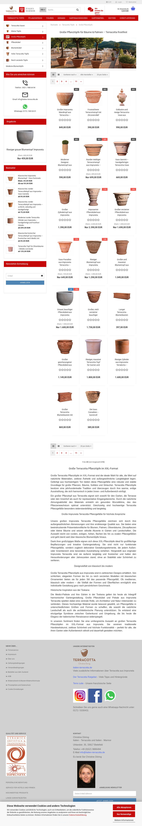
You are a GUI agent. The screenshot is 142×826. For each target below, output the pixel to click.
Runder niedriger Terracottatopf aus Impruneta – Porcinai (93, 162)
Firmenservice (13, 650)
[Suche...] (43, 9)
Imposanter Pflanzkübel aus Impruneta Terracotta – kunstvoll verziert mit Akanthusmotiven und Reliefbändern (93, 212)
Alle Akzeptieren (124, 807)
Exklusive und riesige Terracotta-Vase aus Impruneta (122, 112)
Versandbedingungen (16, 668)
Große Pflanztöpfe (16, 37)
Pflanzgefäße (35, 18)
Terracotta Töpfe (15, 18)
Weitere (112, 18)
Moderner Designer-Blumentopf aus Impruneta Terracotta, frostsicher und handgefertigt (65, 162)
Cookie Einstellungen (16, 689)
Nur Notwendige (124, 814)
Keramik (61, 18)
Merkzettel (131, 2)
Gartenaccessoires (78, 18)
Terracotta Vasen (15, 25)
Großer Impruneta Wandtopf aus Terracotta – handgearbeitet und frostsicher (65, 112)
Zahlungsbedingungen (16, 663)
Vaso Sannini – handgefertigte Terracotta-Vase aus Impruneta (122, 162)
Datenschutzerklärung (77, 815)
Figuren (50, 18)
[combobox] (70, 74)
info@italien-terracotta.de (92, 752)
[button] (108, 2)
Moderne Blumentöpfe (14, 66)
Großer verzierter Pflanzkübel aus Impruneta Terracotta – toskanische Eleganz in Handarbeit (122, 212)
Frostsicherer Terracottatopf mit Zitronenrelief (93, 112)
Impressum (12, 654)
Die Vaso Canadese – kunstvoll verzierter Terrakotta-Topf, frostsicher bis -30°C (93, 412)
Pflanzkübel (13, 42)
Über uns (11, 659)
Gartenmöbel (98, 18)
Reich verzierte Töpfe (17, 60)
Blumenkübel (13, 48)
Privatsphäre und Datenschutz (19, 685)
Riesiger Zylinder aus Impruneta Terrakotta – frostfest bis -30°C (122, 362)
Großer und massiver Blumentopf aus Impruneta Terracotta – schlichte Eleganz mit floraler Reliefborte (121, 262)
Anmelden (25, 283)
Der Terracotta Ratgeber (85, 677)
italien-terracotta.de (82, 667)
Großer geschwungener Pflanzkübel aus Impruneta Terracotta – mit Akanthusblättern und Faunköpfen (64, 362)
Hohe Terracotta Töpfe (17, 54)
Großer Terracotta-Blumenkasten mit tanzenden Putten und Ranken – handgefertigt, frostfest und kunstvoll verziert (65, 412)
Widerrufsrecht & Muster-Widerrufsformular (24, 681)
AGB (9, 676)
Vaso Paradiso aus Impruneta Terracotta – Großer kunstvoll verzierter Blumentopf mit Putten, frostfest (65, 262)
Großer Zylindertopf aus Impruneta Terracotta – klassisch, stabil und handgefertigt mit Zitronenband (65, 212)
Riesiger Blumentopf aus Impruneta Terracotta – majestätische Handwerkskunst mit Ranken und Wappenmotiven (93, 262)
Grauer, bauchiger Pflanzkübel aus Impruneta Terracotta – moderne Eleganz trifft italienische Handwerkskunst (65, 312)
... (71, 81)
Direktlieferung (127, 18)
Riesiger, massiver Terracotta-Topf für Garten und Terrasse (93, 362)
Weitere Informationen (124, 820)
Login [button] (118, 2)
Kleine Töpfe (13, 31)
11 (76, 81)
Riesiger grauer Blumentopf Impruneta (25, 149)
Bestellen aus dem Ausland (18, 672)
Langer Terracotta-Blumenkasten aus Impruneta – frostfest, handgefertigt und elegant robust (122, 312)
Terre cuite (78, 683)
